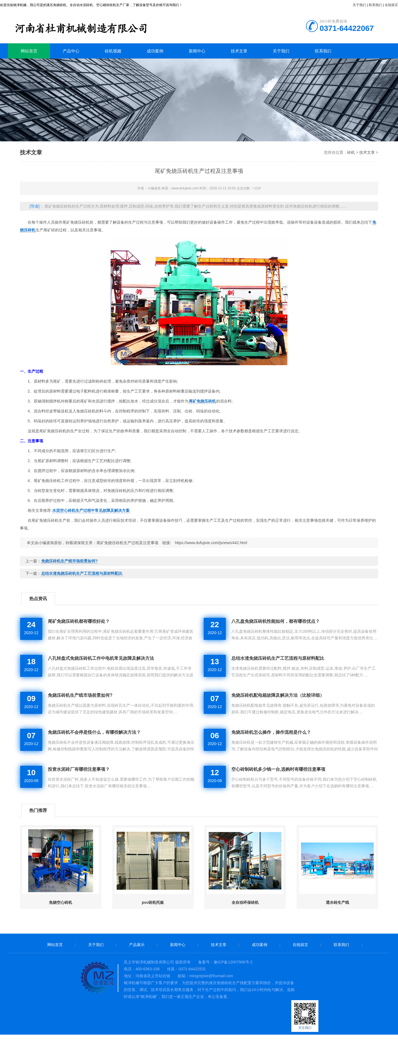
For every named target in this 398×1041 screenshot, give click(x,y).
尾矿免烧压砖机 (202, 401)
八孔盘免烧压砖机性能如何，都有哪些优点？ (275, 621)
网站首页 (29, 51)
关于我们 (359, 5)
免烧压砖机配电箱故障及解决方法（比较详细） (277, 695)
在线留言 (391, 5)
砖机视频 (113, 51)
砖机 (96, 26)
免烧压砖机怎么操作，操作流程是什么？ (271, 732)
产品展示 (137, 944)
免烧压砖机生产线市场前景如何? (69, 561)
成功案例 (155, 51)
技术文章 (239, 51)
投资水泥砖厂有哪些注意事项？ (79, 769)
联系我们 (375, 5)
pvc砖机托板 (153, 902)
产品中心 (71, 51)
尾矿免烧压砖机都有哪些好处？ (79, 621)
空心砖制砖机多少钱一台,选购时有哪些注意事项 (278, 769)
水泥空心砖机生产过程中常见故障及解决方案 (91, 510)
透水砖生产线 (337, 902)
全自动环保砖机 (245, 902)
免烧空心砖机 (60, 902)
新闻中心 (197, 51)
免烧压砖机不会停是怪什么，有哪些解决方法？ (94, 732)
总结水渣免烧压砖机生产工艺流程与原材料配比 (81, 573)
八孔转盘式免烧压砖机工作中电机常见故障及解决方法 (101, 658)
